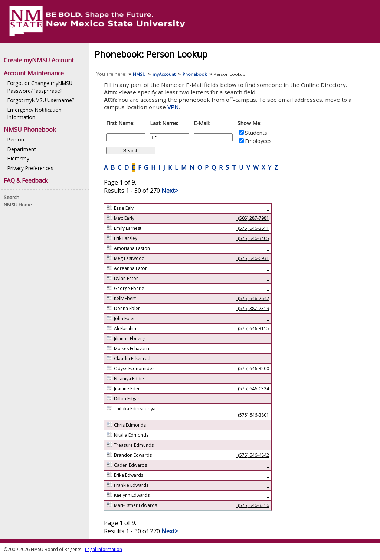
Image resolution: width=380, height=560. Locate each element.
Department (21, 149)
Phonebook (195, 74)
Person (15, 139)
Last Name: (164, 123)
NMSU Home (18, 204)
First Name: (120, 123)
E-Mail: (202, 123)
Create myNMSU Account (39, 60)
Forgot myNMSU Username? (40, 100)
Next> (169, 190)
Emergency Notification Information (34, 113)
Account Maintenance (34, 73)
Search (11, 197)
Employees (258, 140)
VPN (173, 107)
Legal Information (103, 549)
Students (256, 132)
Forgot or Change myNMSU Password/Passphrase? (39, 86)
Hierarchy (18, 158)
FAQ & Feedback (26, 180)
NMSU (139, 74)
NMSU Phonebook (30, 130)
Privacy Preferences (30, 168)
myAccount (164, 74)
